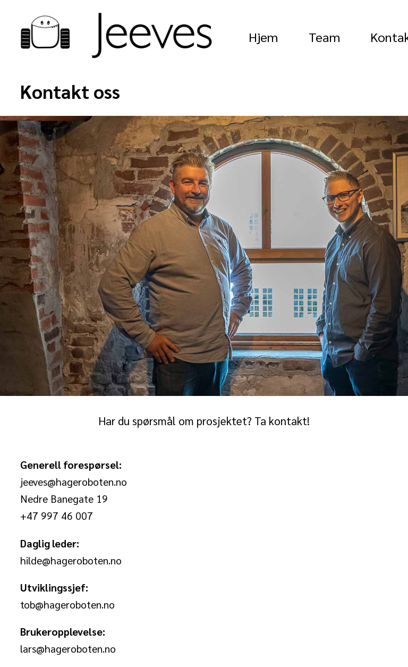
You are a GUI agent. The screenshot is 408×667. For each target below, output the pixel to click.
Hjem (263, 36)
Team (324, 36)
